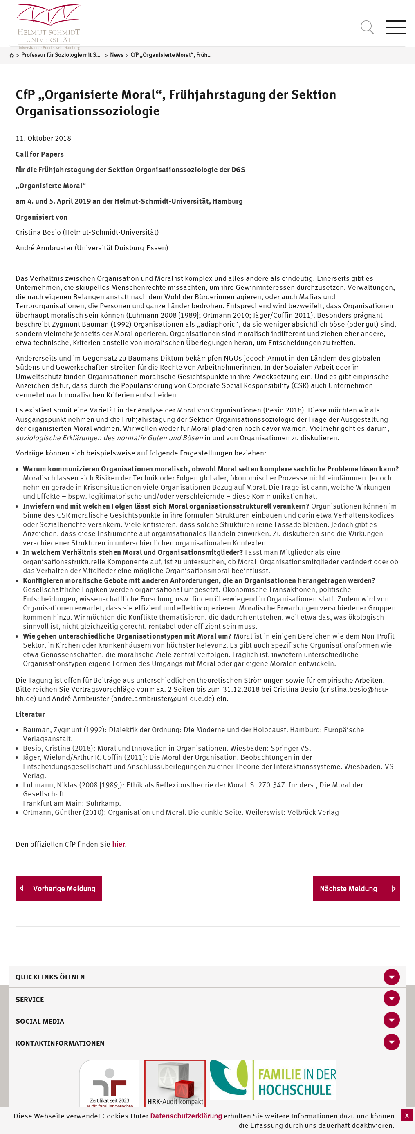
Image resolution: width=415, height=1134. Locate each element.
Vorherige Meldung (64, 888)
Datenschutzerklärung (186, 1116)
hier (118, 844)
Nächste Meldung (348, 888)
